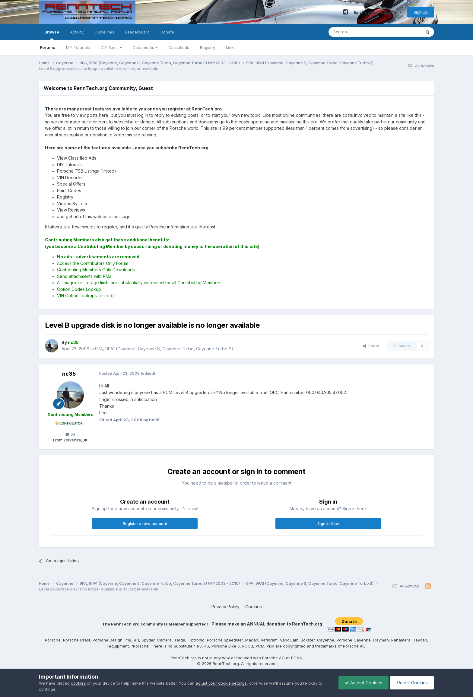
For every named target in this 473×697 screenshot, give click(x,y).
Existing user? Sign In (378, 12)
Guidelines (104, 32)
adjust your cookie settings (221, 683)
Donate (167, 32)
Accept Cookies (363, 682)
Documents (145, 47)
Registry (207, 47)
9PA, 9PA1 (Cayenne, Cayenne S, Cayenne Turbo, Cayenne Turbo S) (164, 348)
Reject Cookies (412, 682)
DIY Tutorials (78, 47)
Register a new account (145, 523)
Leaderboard (137, 32)
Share (371, 345)
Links (231, 47)
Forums (47, 47)
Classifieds (178, 47)
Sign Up (421, 12)
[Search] (359, 32)
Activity (77, 32)
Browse (51, 35)
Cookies (253, 606)
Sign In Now (328, 523)
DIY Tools (111, 47)
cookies (78, 683)
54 (70, 434)
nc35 (69, 374)
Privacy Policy (225, 606)
